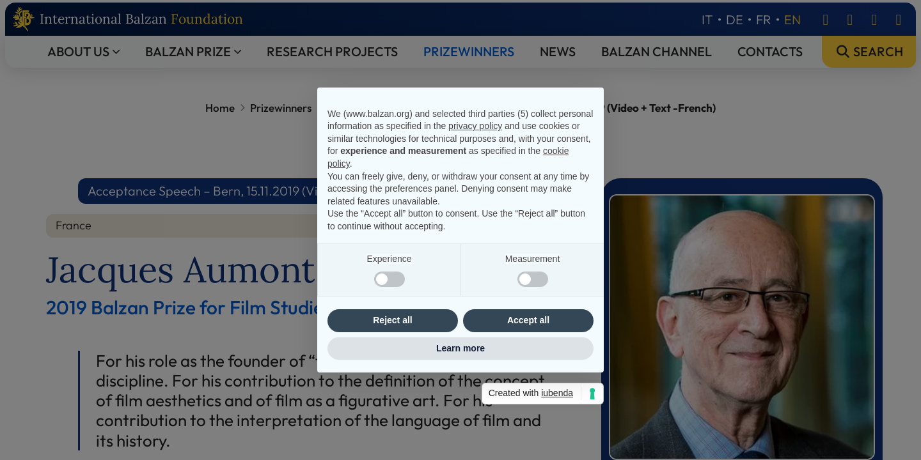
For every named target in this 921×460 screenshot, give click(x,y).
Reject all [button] (392, 320)
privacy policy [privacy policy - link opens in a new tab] (475, 126)
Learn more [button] (460, 348)
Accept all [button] (528, 320)
